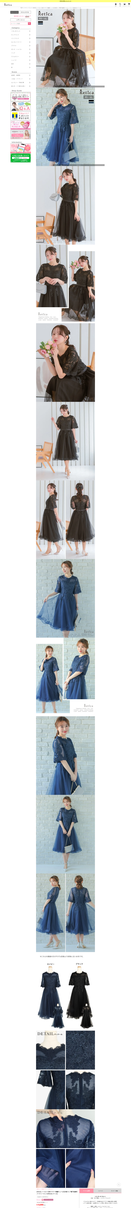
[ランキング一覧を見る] (125, 5)
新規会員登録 (25, 12)
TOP (21, 7)
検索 (29, 23)
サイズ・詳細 (114, 1191)
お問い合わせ (20, 20)
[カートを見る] (129, 3)
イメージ (100, 1191)
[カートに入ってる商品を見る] (129, 5)
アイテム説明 (86, 1191)
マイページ (14, 12)
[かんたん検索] (120, 5)
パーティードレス (28, 7)
